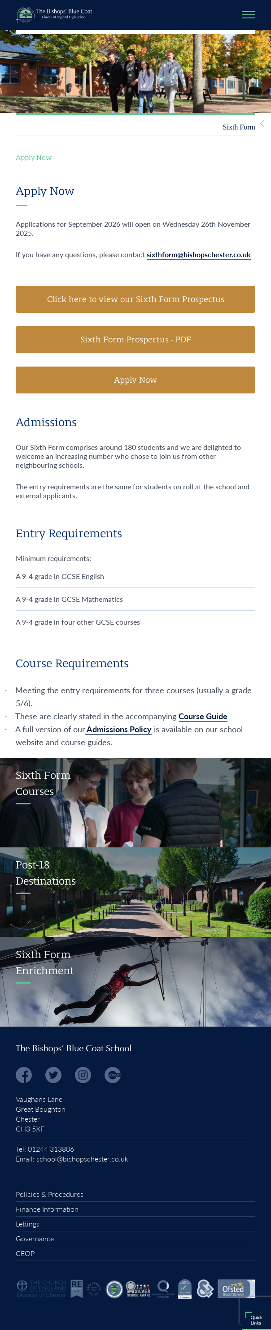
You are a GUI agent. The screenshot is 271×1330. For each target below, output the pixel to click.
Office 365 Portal (68, 1113)
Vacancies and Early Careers (129, 991)
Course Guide (203, 715)
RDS (21, 1111)
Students (158, 1112)
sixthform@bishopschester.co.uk (199, 254)
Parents (156, 1069)
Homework (116, 1110)
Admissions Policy (118, 728)
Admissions (151, 965)
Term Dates (151, 1017)
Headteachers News (139, 1043)
